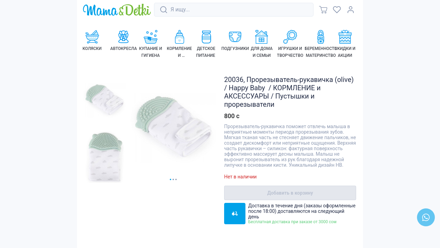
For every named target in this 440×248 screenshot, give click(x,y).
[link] (117, 10)
